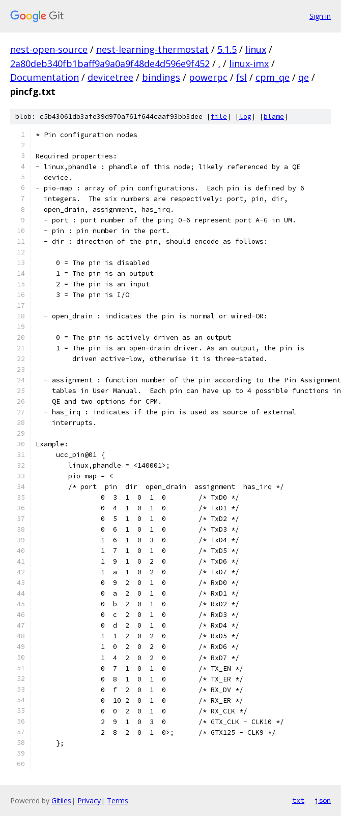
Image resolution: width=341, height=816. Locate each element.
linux (255, 49)
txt (298, 800)
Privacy (89, 800)
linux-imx (249, 63)
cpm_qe (272, 77)
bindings (161, 77)
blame (274, 116)
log (245, 116)
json (323, 800)
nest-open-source (49, 49)
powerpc (208, 77)
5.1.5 (227, 49)
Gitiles (61, 800)
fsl (241, 77)
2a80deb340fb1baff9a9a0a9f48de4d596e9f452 (110, 63)
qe (303, 77)
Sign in (320, 16)
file (219, 116)
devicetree (110, 77)
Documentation (44, 77)
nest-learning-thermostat (152, 49)
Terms (117, 800)
